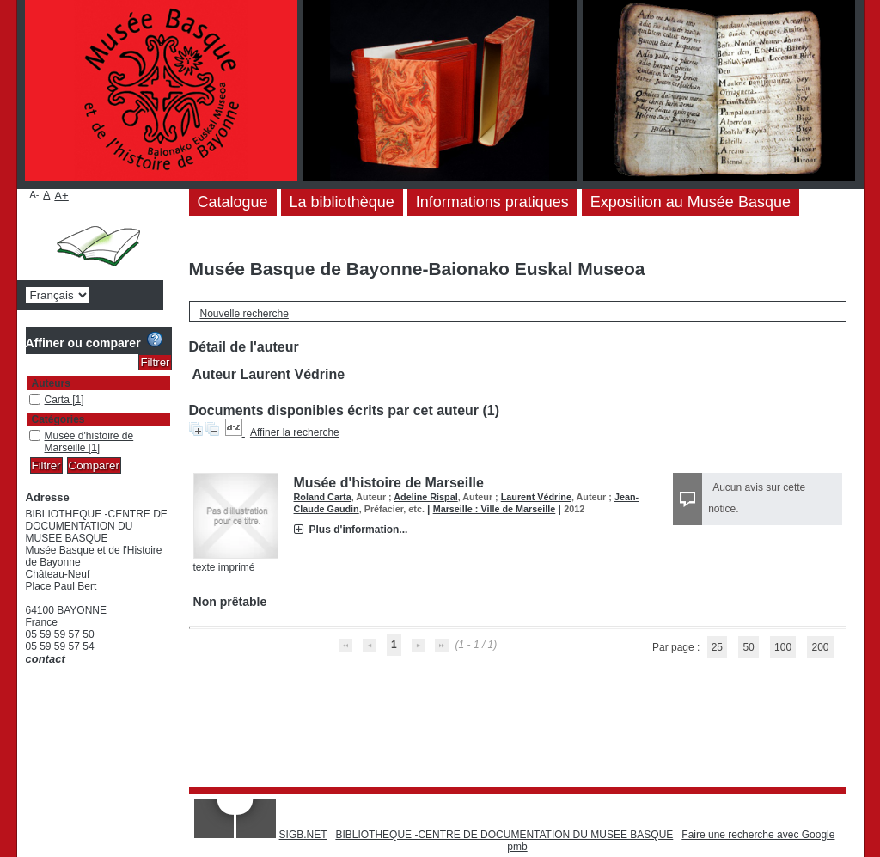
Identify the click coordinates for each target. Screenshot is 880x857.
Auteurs (51, 383)
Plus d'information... (358, 529)
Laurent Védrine (536, 497)
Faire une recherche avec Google (757, 835)
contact (45, 658)
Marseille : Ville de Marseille (494, 509)
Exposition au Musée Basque (690, 202)
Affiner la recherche (294, 432)
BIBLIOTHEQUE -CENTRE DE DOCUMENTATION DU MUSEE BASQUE (504, 835)
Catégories (58, 419)
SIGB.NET (303, 835)
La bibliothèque (342, 202)
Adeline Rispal (425, 497)
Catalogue (233, 202)
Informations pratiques (492, 202)
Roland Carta (322, 497)
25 (717, 647)
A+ (61, 195)
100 (782, 647)
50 (748, 647)
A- (35, 194)
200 (819, 647)
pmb (517, 847)
